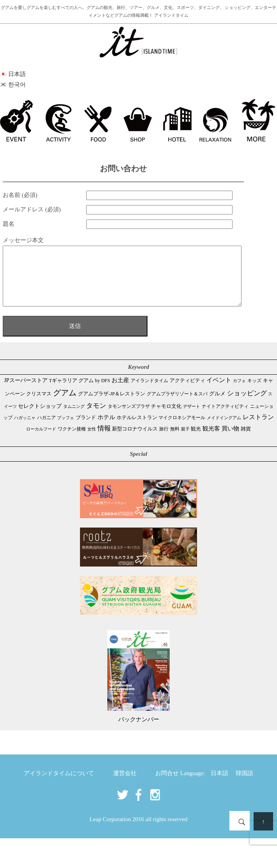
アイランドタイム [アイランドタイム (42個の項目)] (149, 392)
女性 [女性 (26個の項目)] (91, 440)
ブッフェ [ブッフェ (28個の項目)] (65, 429)
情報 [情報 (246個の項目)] (104, 440)
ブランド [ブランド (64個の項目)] (86, 429)
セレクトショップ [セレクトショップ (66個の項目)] (40, 418)
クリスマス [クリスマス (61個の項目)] (38, 405)
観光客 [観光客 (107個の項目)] (211, 440)
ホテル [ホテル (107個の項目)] (106, 429)
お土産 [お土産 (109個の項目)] (120, 392)
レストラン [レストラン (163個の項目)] (258, 428)
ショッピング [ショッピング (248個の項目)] (247, 405)
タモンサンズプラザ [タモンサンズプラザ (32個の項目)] (129, 418)
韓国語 (244, 785)
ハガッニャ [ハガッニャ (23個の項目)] (25, 429)
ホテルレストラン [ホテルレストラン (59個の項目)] (137, 429)
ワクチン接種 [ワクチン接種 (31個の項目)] (72, 440)
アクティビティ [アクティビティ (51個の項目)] (187, 392)
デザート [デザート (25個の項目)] (191, 418)
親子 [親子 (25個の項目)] (185, 440)
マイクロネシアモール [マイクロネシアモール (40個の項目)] (181, 429)
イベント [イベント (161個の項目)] (218, 391)
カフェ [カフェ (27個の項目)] (239, 392)
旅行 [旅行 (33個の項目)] (164, 440)
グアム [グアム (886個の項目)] (64, 404)
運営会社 (125, 785)
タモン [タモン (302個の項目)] (96, 417)
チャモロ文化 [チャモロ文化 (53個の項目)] (166, 418)
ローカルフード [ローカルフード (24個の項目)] (41, 440)
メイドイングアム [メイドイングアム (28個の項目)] (224, 429)
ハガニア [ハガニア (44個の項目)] (46, 429)
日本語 (219, 785)
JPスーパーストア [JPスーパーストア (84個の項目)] (25, 392)
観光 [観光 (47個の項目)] (196, 440)
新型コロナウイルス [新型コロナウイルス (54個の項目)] (135, 440)
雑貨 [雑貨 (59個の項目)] (246, 440)
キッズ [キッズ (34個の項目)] (254, 392)
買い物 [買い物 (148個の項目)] (230, 440)
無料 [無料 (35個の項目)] (174, 440)
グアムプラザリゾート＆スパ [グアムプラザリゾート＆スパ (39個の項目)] (177, 405)
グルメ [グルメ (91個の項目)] (217, 405)
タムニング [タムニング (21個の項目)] (74, 418)
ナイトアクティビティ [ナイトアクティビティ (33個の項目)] (225, 418)
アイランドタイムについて (59, 785)
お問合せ (167, 785)
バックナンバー (138, 731)
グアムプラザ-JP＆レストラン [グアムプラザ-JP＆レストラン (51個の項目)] (111, 405)
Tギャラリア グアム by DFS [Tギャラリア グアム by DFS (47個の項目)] (79, 392)
